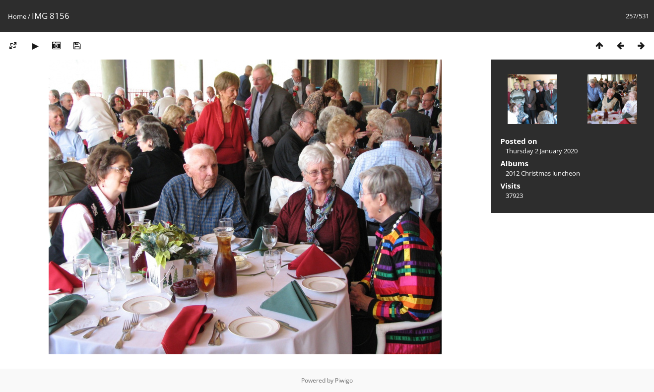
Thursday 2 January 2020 (542, 150)
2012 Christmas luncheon (543, 173)
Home (17, 16)
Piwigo (344, 380)
